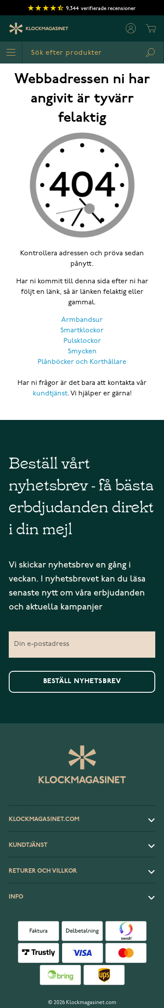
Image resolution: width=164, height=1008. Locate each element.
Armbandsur (82, 320)
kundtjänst (50, 393)
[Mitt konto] (131, 28)
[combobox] (93, 52)
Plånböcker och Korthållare (82, 362)
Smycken (82, 351)
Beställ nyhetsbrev (82, 681)
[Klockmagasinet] (39, 28)
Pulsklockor (82, 341)
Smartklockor (82, 330)
